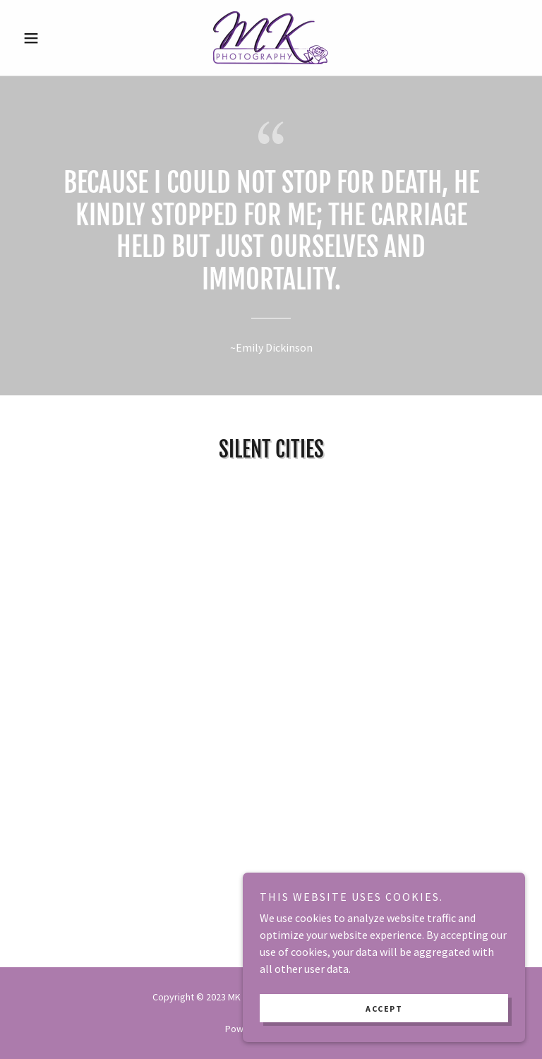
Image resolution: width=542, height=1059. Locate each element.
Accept (384, 1008)
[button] (55, 38)
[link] (271, 37)
